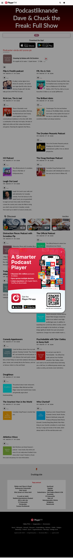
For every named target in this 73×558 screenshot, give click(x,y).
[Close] (61, 252)
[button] (2, 3)
